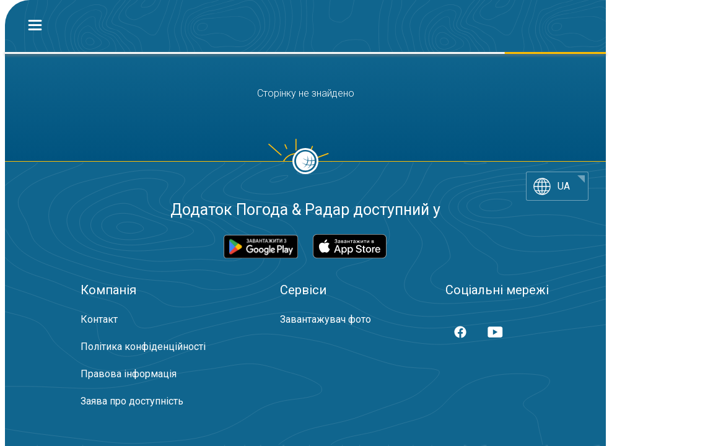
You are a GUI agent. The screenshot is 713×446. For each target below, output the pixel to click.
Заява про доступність (132, 401)
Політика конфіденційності (143, 346)
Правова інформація (129, 374)
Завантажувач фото (325, 319)
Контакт (99, 319)
